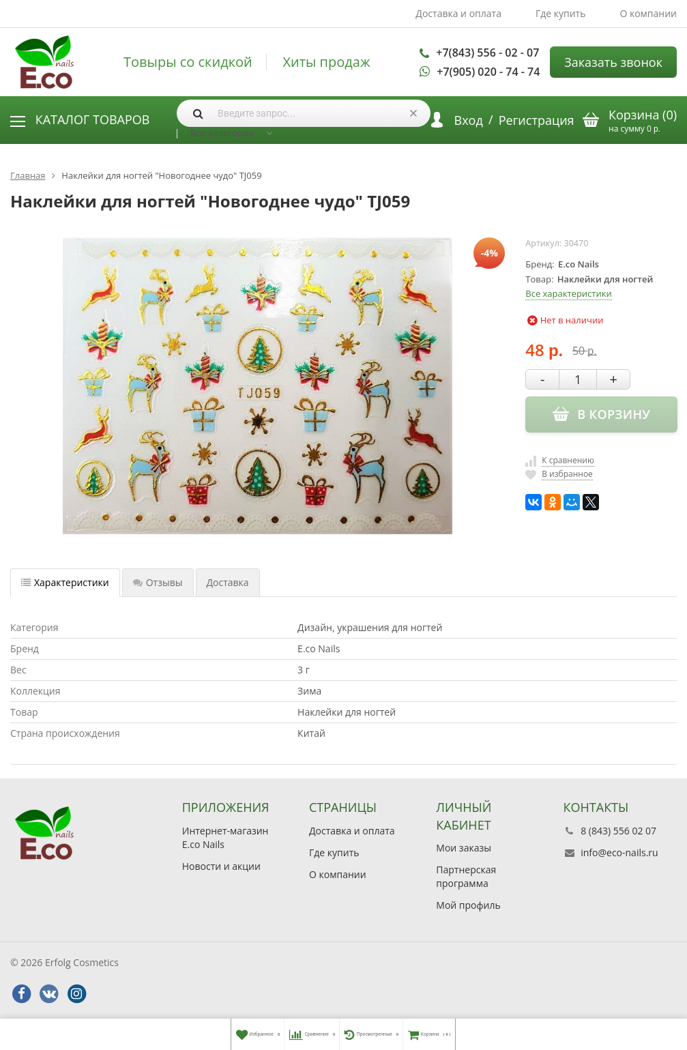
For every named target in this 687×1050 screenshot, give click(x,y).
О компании (648, 13)
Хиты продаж (326, 62)
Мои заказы (463, 847)
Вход (468, 120)
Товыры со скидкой (187, 62)
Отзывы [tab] (158, 582)
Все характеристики (568, 293)
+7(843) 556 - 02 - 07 (487, 52)
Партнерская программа (466, 876)
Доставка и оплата (458, 13)
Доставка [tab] (228, 582)
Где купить (561, 13)
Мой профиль (468, 905)
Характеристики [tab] (65, 582)
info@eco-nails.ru (619, 852)
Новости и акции (221, 866)
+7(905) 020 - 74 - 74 (488, 71)
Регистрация (536, 120)
